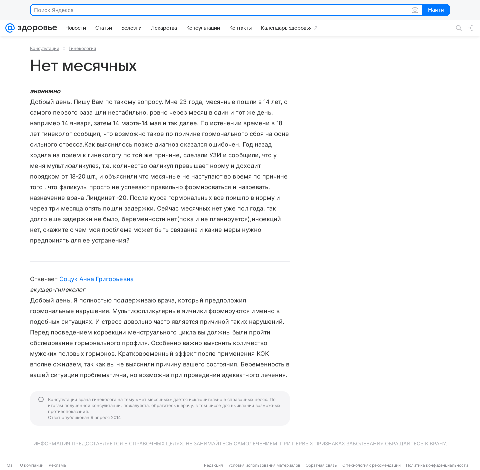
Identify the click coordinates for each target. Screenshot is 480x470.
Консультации (44, 48)
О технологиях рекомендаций (371, 465)
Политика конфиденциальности (437, 465)
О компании (31, 465)
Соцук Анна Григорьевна (96, 278)
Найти (435, 10)
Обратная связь (321, 465)
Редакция (213, 465)
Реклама (57, 465)
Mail (11, 465)
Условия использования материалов (264, 465)
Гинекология (82, 48)
